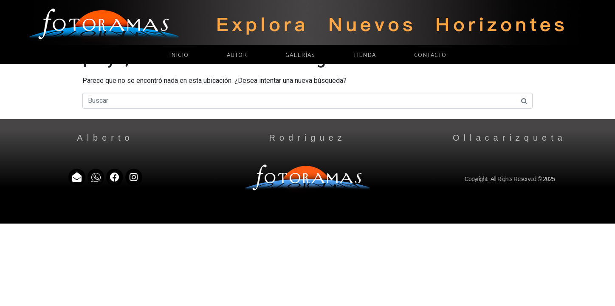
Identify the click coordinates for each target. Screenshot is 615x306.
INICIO (179, 54)
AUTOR (237, 54)
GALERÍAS (300, 54)
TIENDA (364, 54)
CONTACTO (430, 54)
